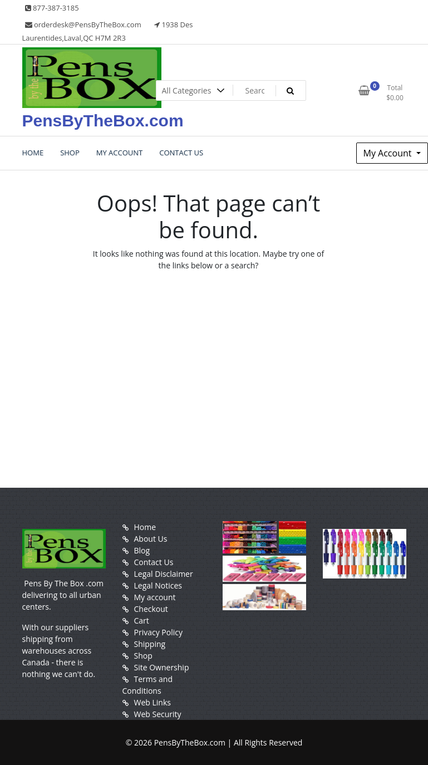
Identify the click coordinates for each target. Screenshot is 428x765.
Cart (141, 620)
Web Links (152, 702)
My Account (388, 153)
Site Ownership (161, 667)
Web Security (157, 714)
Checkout (151, 609)
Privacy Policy (158, 632)
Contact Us (154, 562)
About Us (151, 538)
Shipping (150, 644)
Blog (142, 550)
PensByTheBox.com (103, 120)
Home (145, 527)
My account (155, 597)
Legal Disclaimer (163, 573)
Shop (143, 655)
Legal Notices (158, 585)
